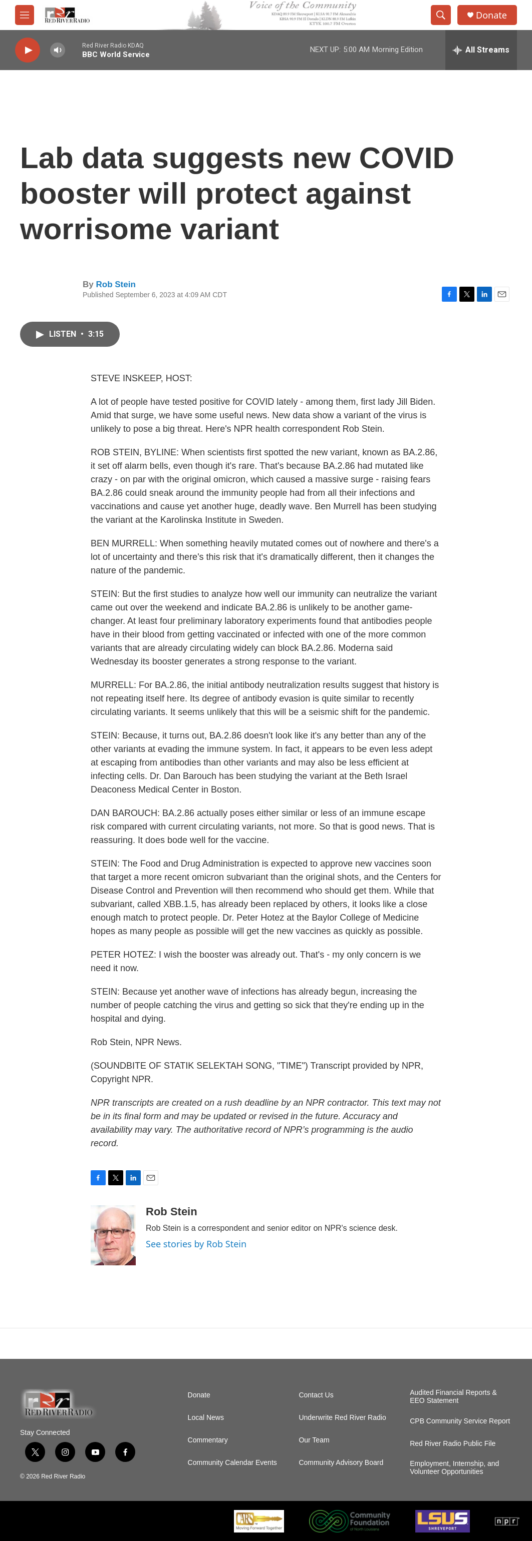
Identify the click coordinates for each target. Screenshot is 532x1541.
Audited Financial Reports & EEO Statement (453, 1396)
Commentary (208, 1440)
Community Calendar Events (232, 1462)
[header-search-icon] (441, 15)
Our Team (314, 1440)
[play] (28, 50)
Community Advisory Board (341, 1462)
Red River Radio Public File (452, 1443)
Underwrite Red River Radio (342, 1417)
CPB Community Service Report (460, 1421)
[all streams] (481, 50)
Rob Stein (115, 284)
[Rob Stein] (113, 1235)
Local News (206, 1417)
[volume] (57, 50)
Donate (491, 15)
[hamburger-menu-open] (24, 15)
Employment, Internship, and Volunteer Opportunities (454, 1467)
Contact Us (316, 1395)
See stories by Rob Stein (196, 1244)
